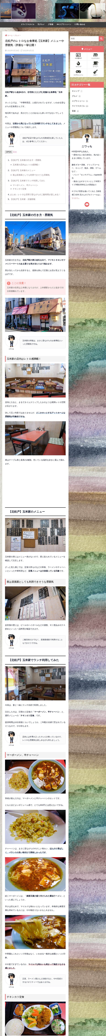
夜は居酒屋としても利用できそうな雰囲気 (31, 175)
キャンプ (78, 64)
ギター (95, 73)
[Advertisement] (35, 484)
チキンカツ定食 (19, 189)
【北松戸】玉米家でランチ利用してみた (27, 181)
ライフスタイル (27, 24)
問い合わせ (80, 24)
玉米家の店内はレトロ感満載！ (26, 165)
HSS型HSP (78, 56)
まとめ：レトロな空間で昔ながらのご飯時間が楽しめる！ (35, 194)
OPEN (9, 152)
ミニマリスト (95, 56)
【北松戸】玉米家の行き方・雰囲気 (25, 160)
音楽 (50, 24)
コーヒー (95, 64)
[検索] (101, 38)
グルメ (41, 24)
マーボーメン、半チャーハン (25, 185)
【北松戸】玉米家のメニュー (22, 170)
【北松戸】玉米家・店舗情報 (22, 199)
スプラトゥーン (64, 24)
